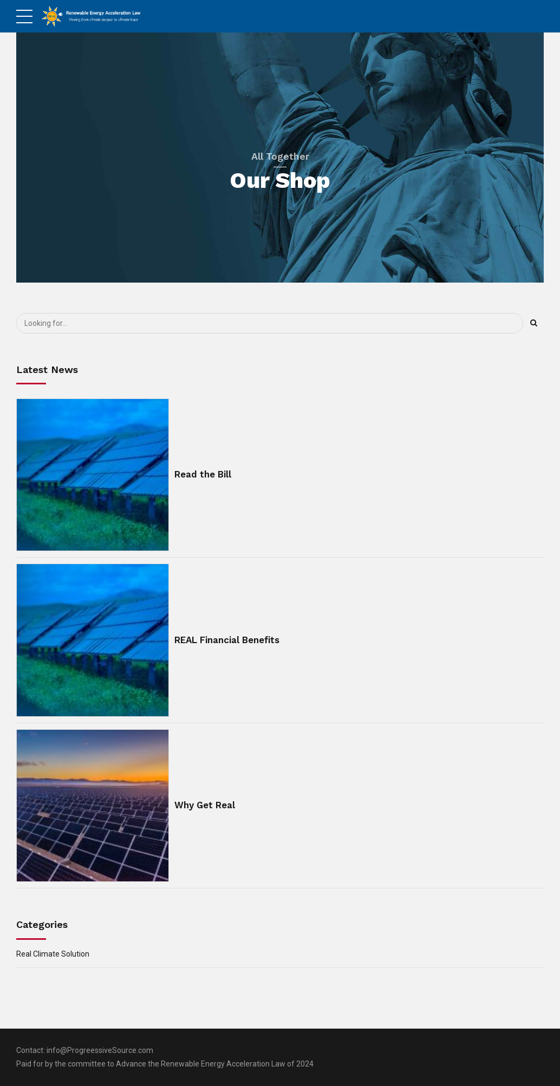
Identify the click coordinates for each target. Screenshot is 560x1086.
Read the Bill (202, 474)
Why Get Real (204, 805)
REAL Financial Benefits (226, 639)
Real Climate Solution (52, 954)
